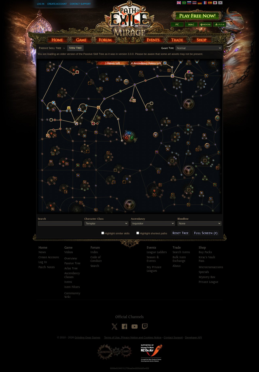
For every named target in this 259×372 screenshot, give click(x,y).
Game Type (167, 48)
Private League (208, 282)
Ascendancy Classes (72, 275)
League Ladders (157, 252)
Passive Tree (72, 263)
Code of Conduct (96, 259)
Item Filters (72, 287)
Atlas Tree (70, 268)
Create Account (57, 4)
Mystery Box (207, 277)
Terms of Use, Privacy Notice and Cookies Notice (132, 337)
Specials (204, 272)
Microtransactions (211, 267)
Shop (202, 247)
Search (94, 266)
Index (94, 252)
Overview (70, 258)
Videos (68, 252)
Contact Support (80, 4)
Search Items (181, 252)
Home (42, 247)
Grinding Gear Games (87, 337)
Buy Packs (205, 252)
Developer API (193, 337)
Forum (95, 247)
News (42, 252)
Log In (40, 4)
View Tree (75, 48)
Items (68, 282)
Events (151, 247)
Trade (177, 247)
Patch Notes (46, 267)
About (177, 266)
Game (68, 247)
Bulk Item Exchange (179, 259)
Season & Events (153, 259)
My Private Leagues (154, 269)
